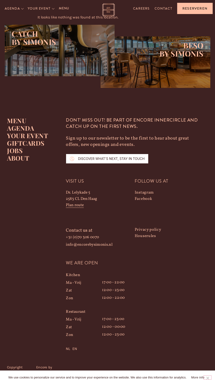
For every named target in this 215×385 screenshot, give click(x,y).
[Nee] (207, 377)
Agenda (20, 128)
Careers (141, 8)
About (18, 158)
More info (197, 377)
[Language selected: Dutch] (100, 349)
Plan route (75, 205)
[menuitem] (15, 8)
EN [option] (74, 348)
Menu (16, 120)
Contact (164, 8)
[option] (74, 349)
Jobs (15, 150)
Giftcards (26, 143)
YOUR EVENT (27, 135)
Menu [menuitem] (64, 8)
